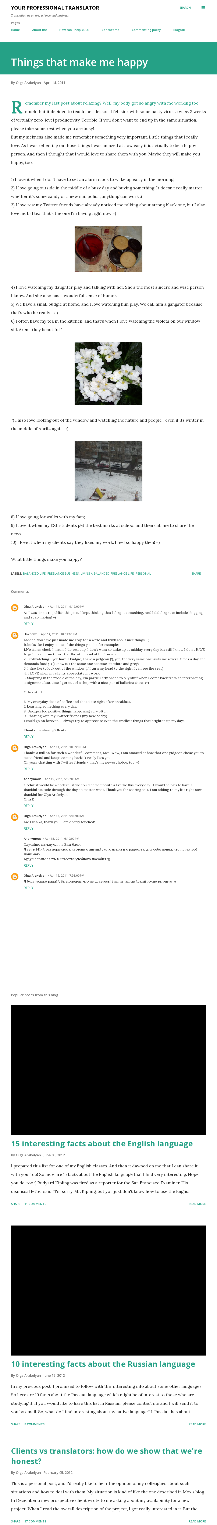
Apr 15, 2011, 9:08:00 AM (67, 816)
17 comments (35, 1521)
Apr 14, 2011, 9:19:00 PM (67, 606)
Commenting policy (146, 30)
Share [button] (196, 573)
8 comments (34, 1424)
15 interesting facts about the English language (102, 1143)
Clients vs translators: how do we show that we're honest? (106, 1456)
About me (39, 30)
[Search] (185, 7)
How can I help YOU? (74, 30)
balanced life (34, 573)
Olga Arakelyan (35, 606)
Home (15, 30)
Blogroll (179, 30)
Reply (28, 623)
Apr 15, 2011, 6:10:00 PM (62, 839)
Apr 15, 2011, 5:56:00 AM (62, 779)
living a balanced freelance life (107, 573)
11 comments (35, 1204)
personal (143, 573)
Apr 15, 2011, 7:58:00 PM (67, 875)
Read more (197, 1204)
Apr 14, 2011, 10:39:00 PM (68, 747)
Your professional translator (55, 7)
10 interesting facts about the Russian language (103, 1364)
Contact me (110, 30)
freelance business (63, 573)
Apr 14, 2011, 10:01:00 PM (59, 634)
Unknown (31, 634)
